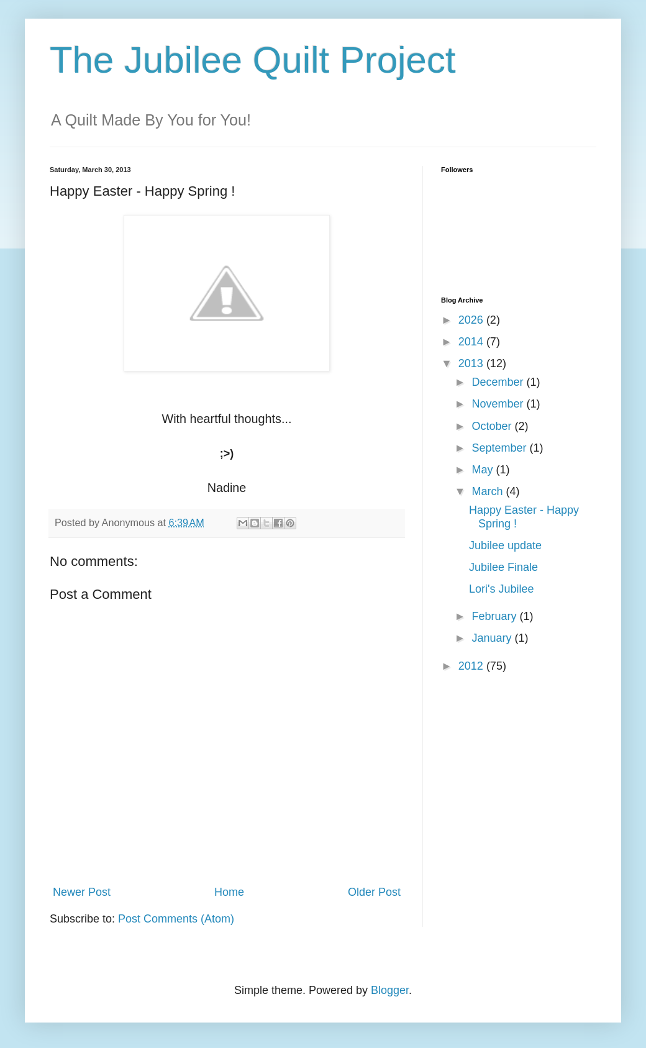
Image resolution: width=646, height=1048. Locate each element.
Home (229, 892)
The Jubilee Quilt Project (253, 60)
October (492, 426)
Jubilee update (505, 545)
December (498, 382)
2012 (472, 666)
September (500, 448)
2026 (472, 320)
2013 (472, 363)
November (498, 404)
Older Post (374, 892)
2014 (472, 341)
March (488, 491)
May (483, 469)
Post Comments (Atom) (176, 919)
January (492, 638)
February (495, 616)
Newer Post (82, 892)
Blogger (390, 990)
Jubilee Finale (503, 567)
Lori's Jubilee (501, 589)
